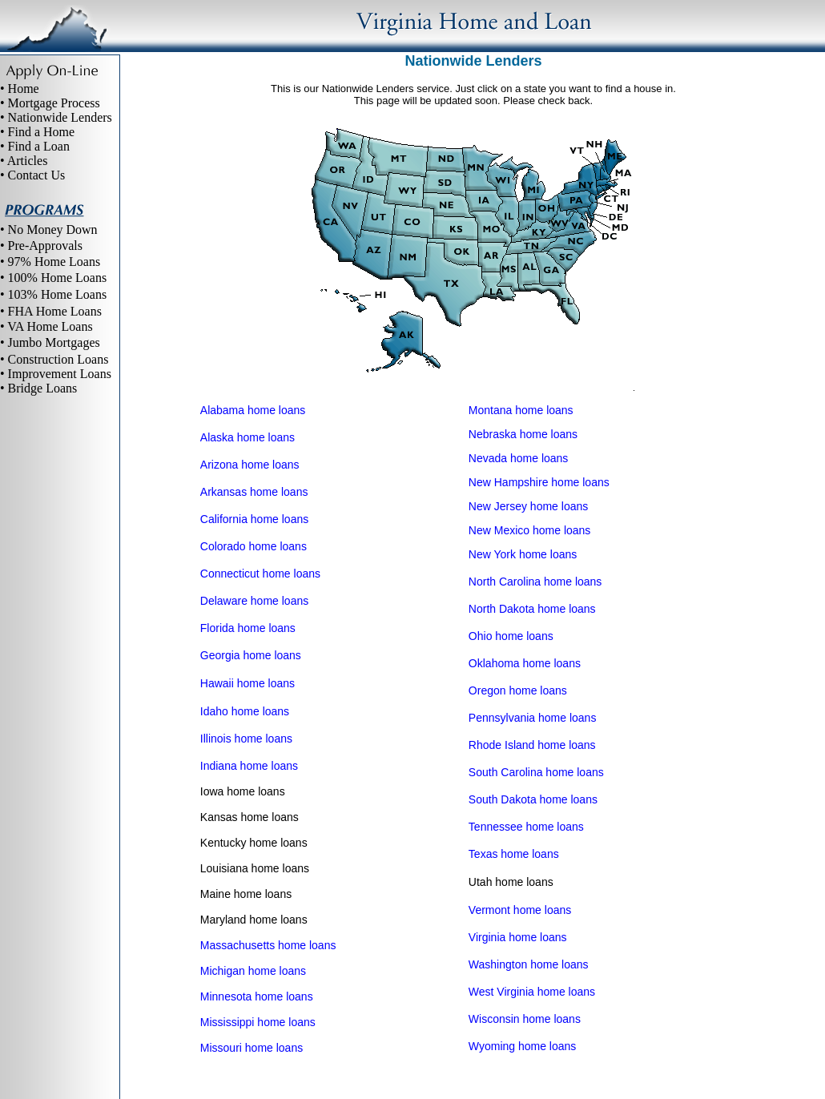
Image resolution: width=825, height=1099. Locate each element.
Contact (591, 1068)
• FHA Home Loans (51, 311)
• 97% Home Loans (50, 261)
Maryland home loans (254, 919)
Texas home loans (514, 853)
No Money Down (53, 229)
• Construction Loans (54, 359)
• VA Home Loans (46, 326)
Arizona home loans (250, 464)
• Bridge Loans (38, 388)
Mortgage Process (54, 103)
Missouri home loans (251, 1047)
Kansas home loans (249, 817)
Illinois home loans (246, 738)
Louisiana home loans (254, 868)
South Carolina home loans (536, 772)
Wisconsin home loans (525, 1018)
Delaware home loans (254, 600)
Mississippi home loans (258, 1022)
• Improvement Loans (55, 373)
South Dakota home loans (533, 799)
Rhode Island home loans (532, 745)
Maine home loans (246, 894)
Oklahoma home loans (525, 663)
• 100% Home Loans (53, 277)
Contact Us (37, 175)
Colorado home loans (253, 546)
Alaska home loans (247, 437)
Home (23, 88)
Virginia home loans (518, 937)
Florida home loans (248, 628)
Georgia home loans (250, 655)
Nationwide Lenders (60, 117)
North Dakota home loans (532, 608)
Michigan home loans (253, 970)
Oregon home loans (518, 690)
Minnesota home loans (256, 996)
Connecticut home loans (260, 573)
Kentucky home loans (254, 842)
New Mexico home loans (530, 530)
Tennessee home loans (526, 826)
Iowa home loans (242, 791)
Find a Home (41, 132)
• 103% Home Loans (53, 294)
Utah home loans (511, 882)
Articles (27, 160)
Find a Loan (39, 146)
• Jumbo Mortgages (50, 342)
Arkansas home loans (254, 491)
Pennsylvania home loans (533, 717)
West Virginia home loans (532, 991)
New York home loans (523, 554)
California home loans (254, 519)
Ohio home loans (511, 636)
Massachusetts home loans (268, 945)
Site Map (442, 1068)
